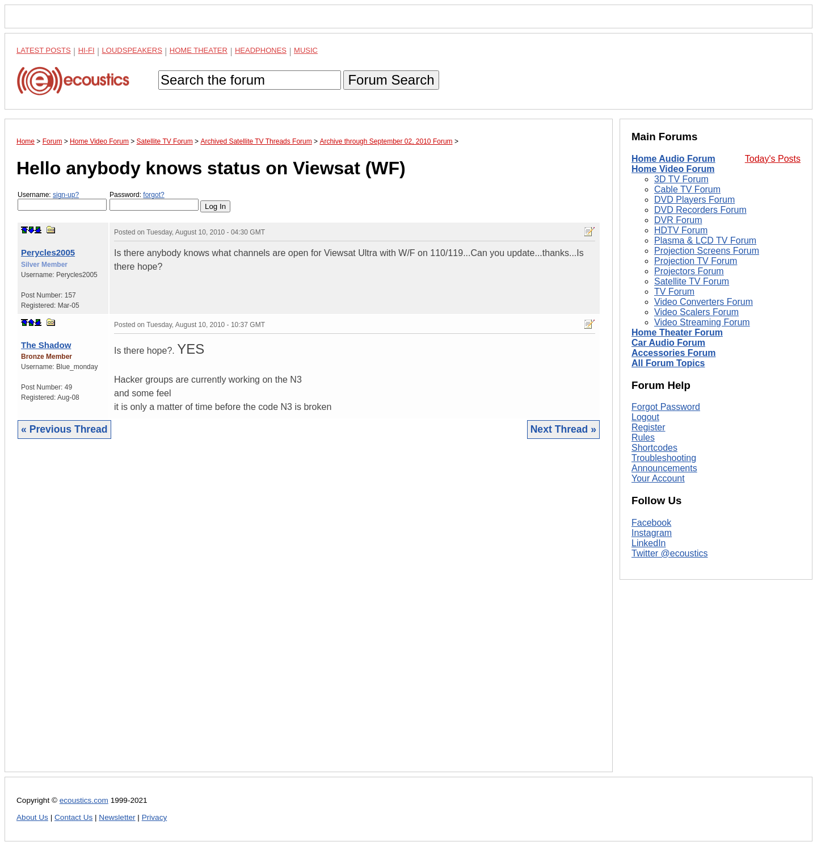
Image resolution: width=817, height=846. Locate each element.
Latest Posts (43, 50)
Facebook (651, 522)
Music (306, 50)
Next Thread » (563, 429)
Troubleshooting (663, 458)
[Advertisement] (308, 614)
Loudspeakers (132, 50)
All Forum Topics (668, 363)
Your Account (658, 478)
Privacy (154, 817)
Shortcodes (654, 448)
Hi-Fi (86, 50)
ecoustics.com (84, 800)
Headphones (261, 50)
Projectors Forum (689, 271)
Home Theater (199, 50)
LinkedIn (648, 543)
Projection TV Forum (695, 261)
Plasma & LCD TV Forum (705, 240)
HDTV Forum (680, 230)
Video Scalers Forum (696, 312)
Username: (62, 201)
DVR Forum (678, 220)
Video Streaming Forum (702, 322)
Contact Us (73, 817)
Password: (154, 201)
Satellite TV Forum (691, 281)
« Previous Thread (64, 429)
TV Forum (674, 291)
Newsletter (117, 817)
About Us (32, 817)
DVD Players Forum (694, 199)
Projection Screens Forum (706, 251)
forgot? (153, 195)
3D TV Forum (681, 179)
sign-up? (66, 195)
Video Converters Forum (703, 302)
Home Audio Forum (673, 159)
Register (648, 427)
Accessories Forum (673, 353)
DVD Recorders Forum (700, 210)
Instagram (651, 533)
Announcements (664, 468)
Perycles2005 (48, 252)
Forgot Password (665, 407)
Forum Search (391, 79)
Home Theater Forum (677, 332)
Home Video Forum (672, 169)
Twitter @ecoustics (669, 553)
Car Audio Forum (668, 342)
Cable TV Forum (687, 189)
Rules (643, 437)
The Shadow (46, 345)
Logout (645, 417)
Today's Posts (773, 159)
